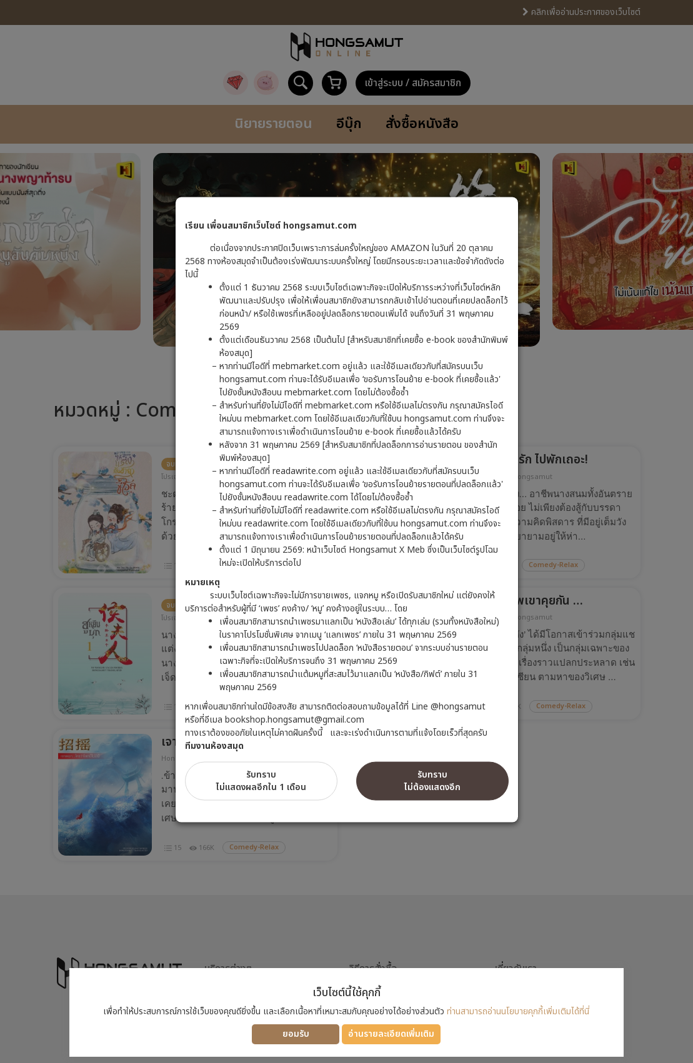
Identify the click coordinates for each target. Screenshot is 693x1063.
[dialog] (346, 531)
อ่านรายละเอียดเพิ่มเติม (391, 1034)
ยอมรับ (295, 1034)
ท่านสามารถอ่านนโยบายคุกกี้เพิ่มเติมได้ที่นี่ (518, 1011)
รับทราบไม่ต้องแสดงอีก (432, 780)
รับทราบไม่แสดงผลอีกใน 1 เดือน (261, 780)
